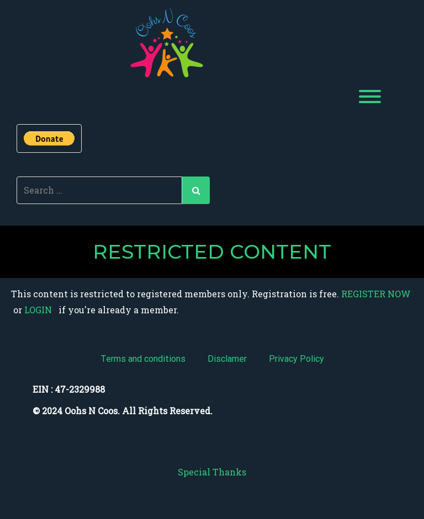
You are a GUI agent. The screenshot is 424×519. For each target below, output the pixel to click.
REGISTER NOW (376, 293)
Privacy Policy (296, 359)
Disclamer (227, 359)
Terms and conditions (143, 359)
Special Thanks (212, 472)
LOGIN (37, 309)
